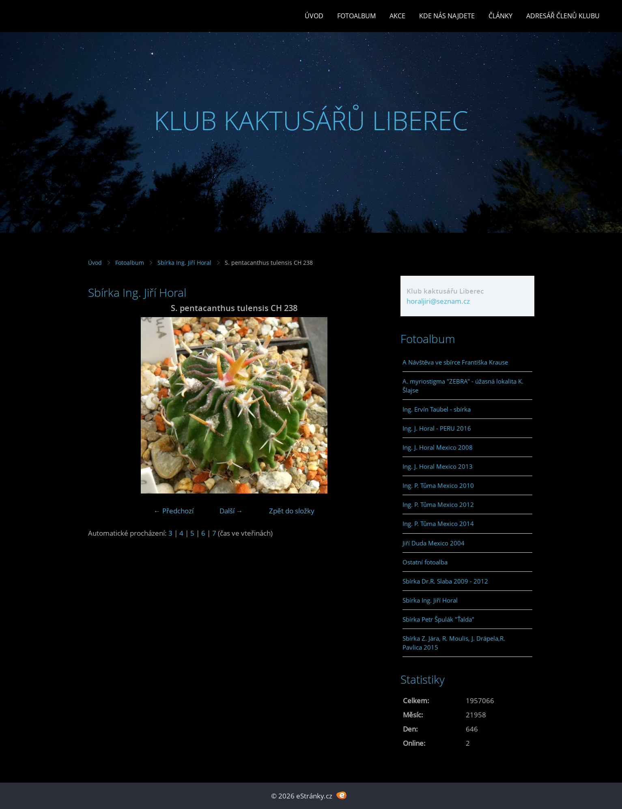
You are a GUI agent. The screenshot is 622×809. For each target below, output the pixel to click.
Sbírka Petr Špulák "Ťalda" (438, 619)
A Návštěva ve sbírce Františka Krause (455, 362)
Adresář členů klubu (563, 15)
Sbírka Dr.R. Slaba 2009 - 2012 (445, 581)
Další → (231, 510)
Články (500, 15)
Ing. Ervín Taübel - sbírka (436, 409)
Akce (397, 15)
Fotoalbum (356, 15)
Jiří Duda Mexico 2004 (433, 543)
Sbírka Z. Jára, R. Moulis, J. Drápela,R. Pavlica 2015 (453, 642)
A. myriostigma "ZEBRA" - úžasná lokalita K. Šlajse (462, 385)
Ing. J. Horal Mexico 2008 (437, 447)
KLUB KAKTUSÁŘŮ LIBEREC (311, 120)
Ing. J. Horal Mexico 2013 (437, 466)
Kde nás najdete (447, 15)
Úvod (314, 15)
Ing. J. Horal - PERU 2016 (436, 428)
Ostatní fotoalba (425, 562)
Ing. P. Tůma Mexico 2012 (438, 504)
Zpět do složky (291, 510)
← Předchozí (174, 510)
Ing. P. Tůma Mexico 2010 (438, 485)
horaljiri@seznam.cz (438, 301)
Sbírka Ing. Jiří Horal (184, 262)
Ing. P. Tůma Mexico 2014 (438, 523)
